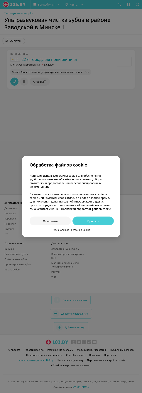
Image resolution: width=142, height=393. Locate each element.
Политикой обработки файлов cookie (86, 209)
